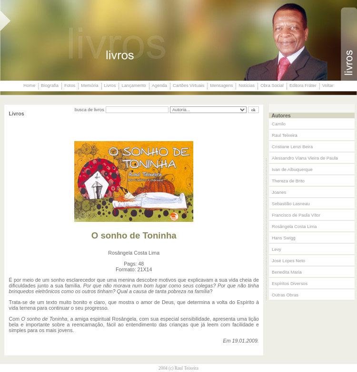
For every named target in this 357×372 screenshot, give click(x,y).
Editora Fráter (303, 85)
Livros (110, 85)
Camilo (279, 124)
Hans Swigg (284, 238)
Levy (276, 249)
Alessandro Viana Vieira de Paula (305, 158)
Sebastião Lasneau (291, 203)
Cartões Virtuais (188, 85)
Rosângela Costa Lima (294, 226)
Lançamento (133, 85)
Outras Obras (285, 295)
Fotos (69, 85)
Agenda (159, 85)
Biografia (50, 85)
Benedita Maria (287, 272)
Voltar (328, 85)
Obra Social (272, 85)
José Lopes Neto (288, 260)
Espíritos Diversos (289, 283)
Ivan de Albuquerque (292, 169)
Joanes (279, 192)
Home (29, 85)
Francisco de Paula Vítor (296, 215)
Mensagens (221, 85)
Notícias (246, 85)
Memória (89, 85)
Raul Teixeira (285, 135)
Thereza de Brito (288, 181)
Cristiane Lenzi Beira (292, 146)
